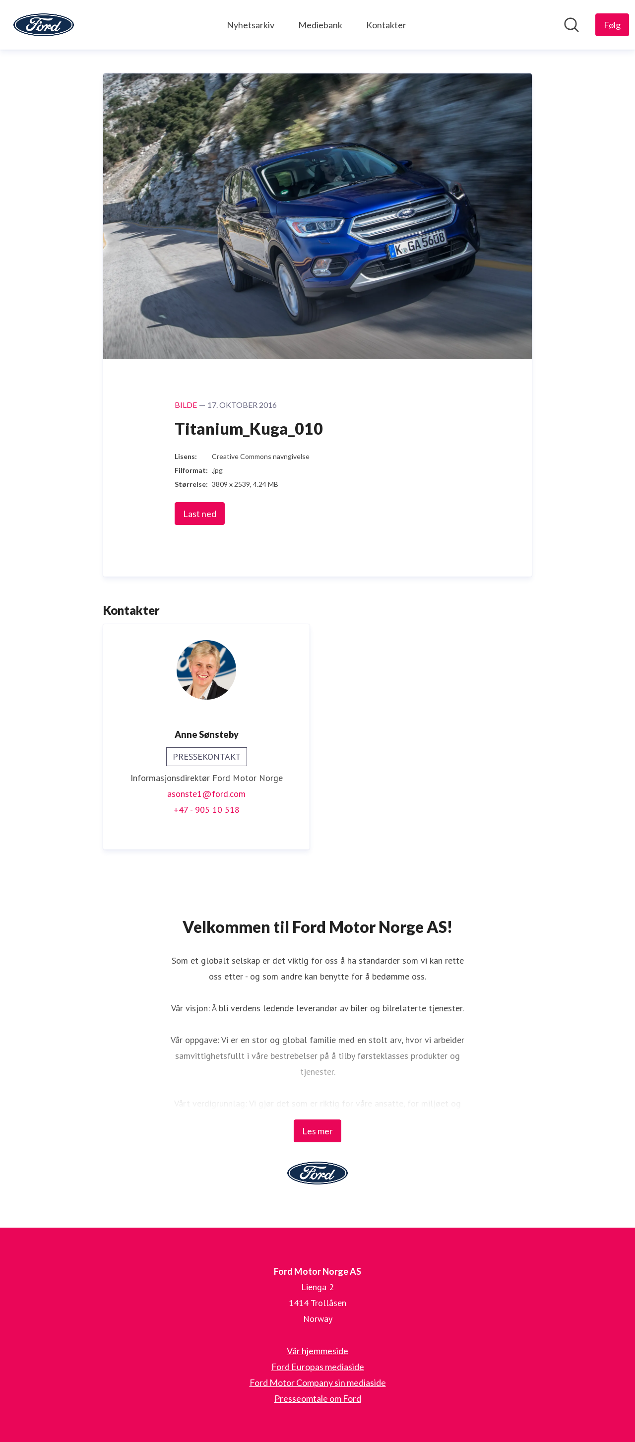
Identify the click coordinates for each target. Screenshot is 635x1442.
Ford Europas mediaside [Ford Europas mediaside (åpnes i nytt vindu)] (317, 1366)
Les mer (317, 1130)
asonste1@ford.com (206, 793)
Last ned (199, 513)
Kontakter (386, 24)
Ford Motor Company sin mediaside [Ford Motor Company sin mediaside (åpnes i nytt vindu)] (318, 1382)
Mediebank (320, 24)
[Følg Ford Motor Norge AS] (612, 24)
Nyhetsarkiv (250, 24)
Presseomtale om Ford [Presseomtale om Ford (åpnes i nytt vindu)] (317, 1398)
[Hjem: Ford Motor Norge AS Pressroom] (43, 25)
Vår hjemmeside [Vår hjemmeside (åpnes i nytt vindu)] (317, 1350)
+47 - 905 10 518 (207, 809)
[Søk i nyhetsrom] (571, 25)
